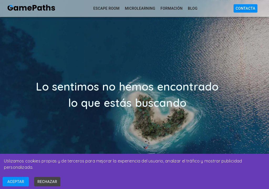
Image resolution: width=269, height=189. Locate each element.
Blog (192, 8)
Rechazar (47, 182)
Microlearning (139, 8)
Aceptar (16, 182)
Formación (171, 8)
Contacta (245, 8)
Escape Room (106, 8)
